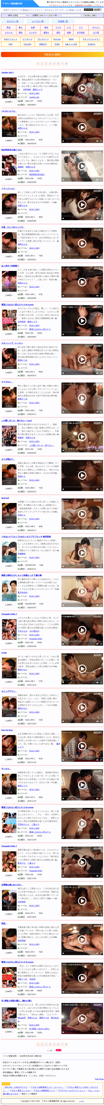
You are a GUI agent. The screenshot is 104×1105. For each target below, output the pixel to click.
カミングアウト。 (9, 691)
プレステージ (43, 39)
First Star (57, 39)
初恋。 (4, 923)
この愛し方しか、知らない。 (42, 445)
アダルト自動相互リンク (44, 1090)
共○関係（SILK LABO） (39, 1029)
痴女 (46, 27)
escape (4, 653)
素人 (21, 27)
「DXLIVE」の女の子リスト (15, 1087)
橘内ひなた (23, 670)
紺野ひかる (23, 128)
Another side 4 (7, 72)
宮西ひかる (30, 167)
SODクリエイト (11, 39)
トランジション (8, 188)
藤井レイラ (38, 89)
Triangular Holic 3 (9, 846)
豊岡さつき (23, 360)
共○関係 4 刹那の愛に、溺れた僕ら (16, 1001)
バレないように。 (9, 111)
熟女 (9, 27)
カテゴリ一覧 (12, 21)
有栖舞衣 (22, 554)
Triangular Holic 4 (9, 614)
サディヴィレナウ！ (91, 39)
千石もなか (23, 631)
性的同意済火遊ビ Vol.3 (11, 150)
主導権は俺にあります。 (12, 885)
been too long (6, 730)
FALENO (27, 44)
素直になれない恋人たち (40, 329)
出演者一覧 (63, 21)
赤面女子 (43, 44)
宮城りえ (22, 476)
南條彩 (21, 167)
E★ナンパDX (71, 44)
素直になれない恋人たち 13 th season (17, 305)
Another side (34, 97)
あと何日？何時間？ (10, 266)
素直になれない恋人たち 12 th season (17, 807)
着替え (46, 32)
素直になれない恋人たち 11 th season (17, 962)
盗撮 (69, 32)
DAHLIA (91, 44)
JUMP (57, 44)
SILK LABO (34, 93)
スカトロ (9, 32)
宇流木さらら (23, 824)
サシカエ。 (6, 769)
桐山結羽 (22, 1018)
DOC (11, 44)
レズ (69, 27)
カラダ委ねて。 (8, 459)
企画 (33, 27)
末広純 (32, 979)
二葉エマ (35, 824)
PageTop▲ (99, 1079)
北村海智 (27, 89)
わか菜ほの (34, 631)
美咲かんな (23, 244)
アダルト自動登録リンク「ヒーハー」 (47, 1087)
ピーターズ (27, 39)
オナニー (96, 27)
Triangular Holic (35, 639)
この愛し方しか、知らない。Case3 (16, 421)
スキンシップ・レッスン (12, 343)
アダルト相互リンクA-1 (20, 1090)
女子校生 (81, 32)
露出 (21, 32)
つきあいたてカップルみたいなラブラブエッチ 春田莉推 (26, 537)
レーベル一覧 (38, 21)
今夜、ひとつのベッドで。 (13, 227)
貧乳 (58, 32)
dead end (5, 498)
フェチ (58, 27)
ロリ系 (96, 32)
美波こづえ (23, 979)
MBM (71, 39)
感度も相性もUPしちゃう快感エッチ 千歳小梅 (21, 575)
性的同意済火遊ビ (37, 174)
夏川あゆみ (23, 592)
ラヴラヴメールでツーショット (71, 1090)
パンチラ (33, 32)
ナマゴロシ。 (7, 382)
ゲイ (81, 27)
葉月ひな (22, 863)
